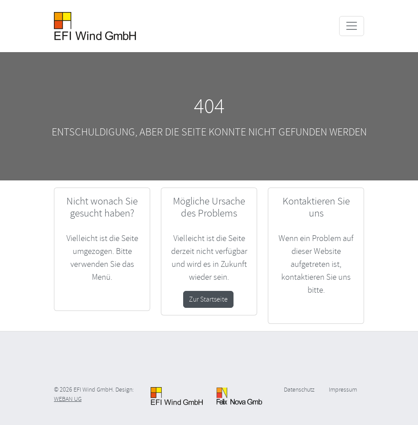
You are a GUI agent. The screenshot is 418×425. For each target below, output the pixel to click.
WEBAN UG (68, 399)
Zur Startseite (208, 299)
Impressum (343, 389)
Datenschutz (299, 389)
